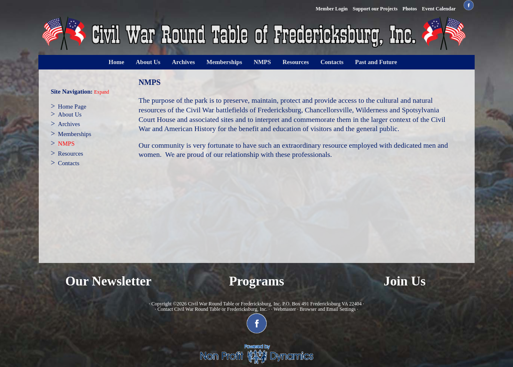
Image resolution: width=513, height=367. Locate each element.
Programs (256, 281)
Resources (296, 62)
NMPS (262, 62)
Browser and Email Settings (327, 309)
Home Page (72, 106)
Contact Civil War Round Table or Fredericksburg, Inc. (213, 309)
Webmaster (284, 309)
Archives (183, 62)
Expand (101, 92)
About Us (148, 62)
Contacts (331, 62)
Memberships (224, 62)
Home (116, 62)
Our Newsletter (108, 281)
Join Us (405, 281)
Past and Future (376, 62)
